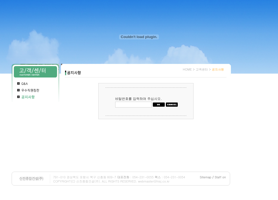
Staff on (220, 177)
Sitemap (206, 177)
